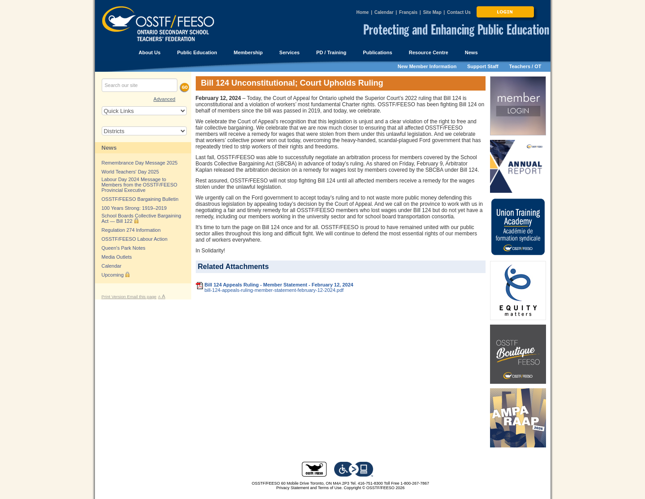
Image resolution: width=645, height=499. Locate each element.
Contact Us (459, 12)
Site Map (432, 12)
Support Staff (483, 66)
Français (408, 12)
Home (363, 12)
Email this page (142, 296)
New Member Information (427, 66)
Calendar (384, 12)
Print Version (114, 296)
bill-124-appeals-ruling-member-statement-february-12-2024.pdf (274, 290)
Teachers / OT (525, 66)
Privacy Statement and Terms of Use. (309, 488)
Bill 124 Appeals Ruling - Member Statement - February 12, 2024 (279, 284)
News (109, 147)
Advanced (165, 99)
